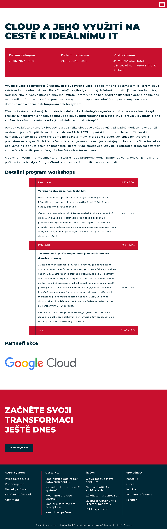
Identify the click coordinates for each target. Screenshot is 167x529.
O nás (130, 484)
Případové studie (17, 478)
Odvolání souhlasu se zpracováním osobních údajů (97, 525)
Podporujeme (15, 484)
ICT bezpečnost (97, 509)
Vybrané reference (139, 494)
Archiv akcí (12, 499)
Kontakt (132, 478)
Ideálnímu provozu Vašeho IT (58, 497)
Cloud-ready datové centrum (100, 480)
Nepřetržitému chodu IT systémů (62, 489)
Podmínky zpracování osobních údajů (53, 525)
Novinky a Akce (15, 489)
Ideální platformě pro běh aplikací (60, 505)
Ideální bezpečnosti (59, 512)
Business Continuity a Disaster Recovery (101, 502)
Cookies (128, 525)
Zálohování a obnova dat (103, 495)
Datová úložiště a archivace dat (98, 489)
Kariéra (131, 489)
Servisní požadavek (18, 494)
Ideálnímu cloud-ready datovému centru (61, 480)
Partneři (132, 499)
